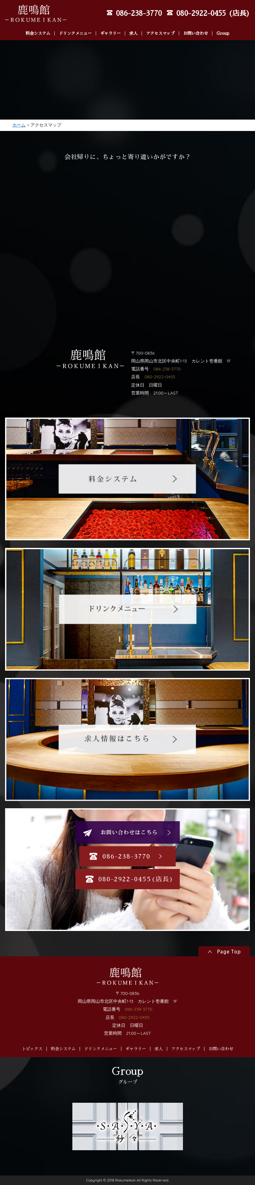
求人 (133, 33)
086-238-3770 (134, 13)
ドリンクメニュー (75, 33)
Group (222, 33)
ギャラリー (110, 33)
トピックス (32, 1074)
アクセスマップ (160, 33)
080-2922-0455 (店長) (208, 13)
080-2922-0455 (159, 402)
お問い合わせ (195, 33)
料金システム (38, 33)
